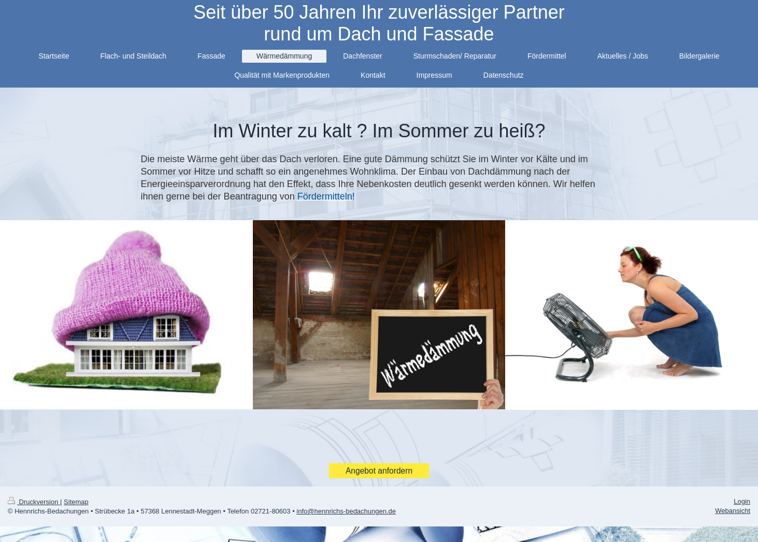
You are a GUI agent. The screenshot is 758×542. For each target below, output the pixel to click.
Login (742, 501)
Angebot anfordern (379, 470)
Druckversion (34, 502)
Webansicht (732, 511)
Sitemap (76, 502)
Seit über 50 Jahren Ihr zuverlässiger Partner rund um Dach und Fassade (378, 23)
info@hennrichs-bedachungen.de (346, 511)
